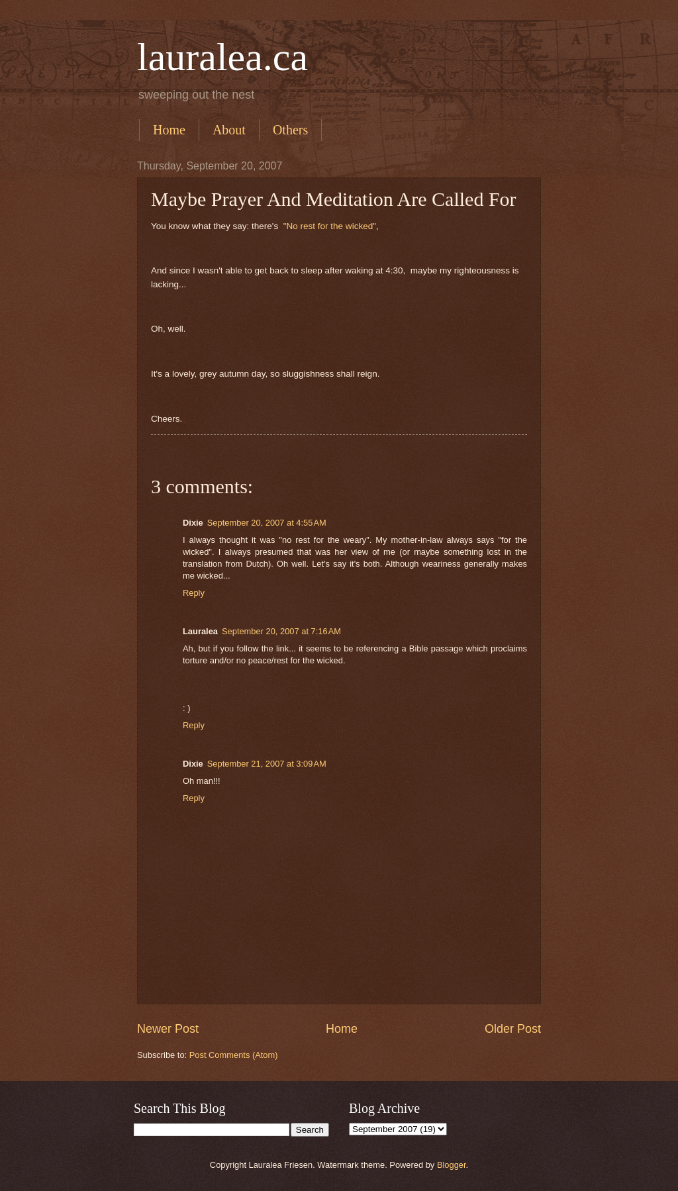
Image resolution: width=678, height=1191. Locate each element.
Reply (194, 593)
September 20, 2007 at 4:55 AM (266, 523)
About (229, 129)
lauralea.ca (222, 57)
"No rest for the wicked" (329, 226)
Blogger (451, 1165)
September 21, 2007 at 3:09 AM (266, 764)
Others (290, 129)
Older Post (513, 1028)
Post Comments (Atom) (233, 1055)
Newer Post (168, 1028)
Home (169, 129)
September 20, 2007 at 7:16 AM (281, 631)
